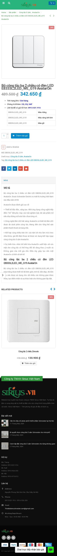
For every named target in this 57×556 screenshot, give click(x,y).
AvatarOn (27, 156)
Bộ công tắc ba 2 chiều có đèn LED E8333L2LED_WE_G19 (28, 160)
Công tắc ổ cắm (16, 156)
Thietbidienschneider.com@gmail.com (19, 509)
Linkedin (13, 538)
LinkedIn (15, 168)
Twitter (9, 168)
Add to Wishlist (12, 147)
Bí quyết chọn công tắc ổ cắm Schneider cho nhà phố (30, 432)
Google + (20, 168)
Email (26, 168)
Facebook (3, 168)
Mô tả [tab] (6, 180)
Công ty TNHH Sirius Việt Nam (22, 378)
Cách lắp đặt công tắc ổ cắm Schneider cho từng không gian (32, 444)
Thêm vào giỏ (22, 136)
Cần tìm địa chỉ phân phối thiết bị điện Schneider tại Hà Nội (32, 421)
